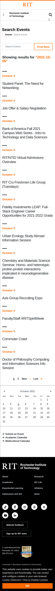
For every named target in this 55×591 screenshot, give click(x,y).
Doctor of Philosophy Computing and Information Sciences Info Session (25, 363)
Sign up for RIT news (16, 533)
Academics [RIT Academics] (7, 482)
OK (28, 585)
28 (34, 417)
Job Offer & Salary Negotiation (24, 108)
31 (4, 421)
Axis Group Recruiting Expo (22, 298)
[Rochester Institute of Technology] (27, 4)
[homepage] (3, 34)
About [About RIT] (5, 476)
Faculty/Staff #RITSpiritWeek (23, 318)
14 (34, 408)
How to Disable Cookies (35, 580)
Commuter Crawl (14, 339)
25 (11, 417)
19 (19, 413)
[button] (3, 15)
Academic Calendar (16, 437)
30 (48, 417)
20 (26, 413)
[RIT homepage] (24, 466)
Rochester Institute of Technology (19, 14)
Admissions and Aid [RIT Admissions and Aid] (12, 494)
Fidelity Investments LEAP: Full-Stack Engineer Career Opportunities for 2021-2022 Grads (27, 211)
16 (48, 408)
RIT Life (38, 482)
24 (4, 417)
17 (4, 413)
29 (41, 417)
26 (19, 417)
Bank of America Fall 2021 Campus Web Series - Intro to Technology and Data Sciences (24, 133)
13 (26, 408)
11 (11, 408)
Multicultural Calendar (17, 441)
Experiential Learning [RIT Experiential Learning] (12, 488)
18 (11, 413)
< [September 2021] (4, 391)
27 (26, 417)
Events (8, 34)
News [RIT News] (37, 494)
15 (41, 408)
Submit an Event (14, 434)
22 (41, 413)
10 (4, 408)
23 (48, 413)
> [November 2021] (50, 391)
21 (34, 413)
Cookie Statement (11, 580)
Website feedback (15, 525)
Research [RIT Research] (39, 476)
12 (19, 408)
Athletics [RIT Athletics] (38, 488)
